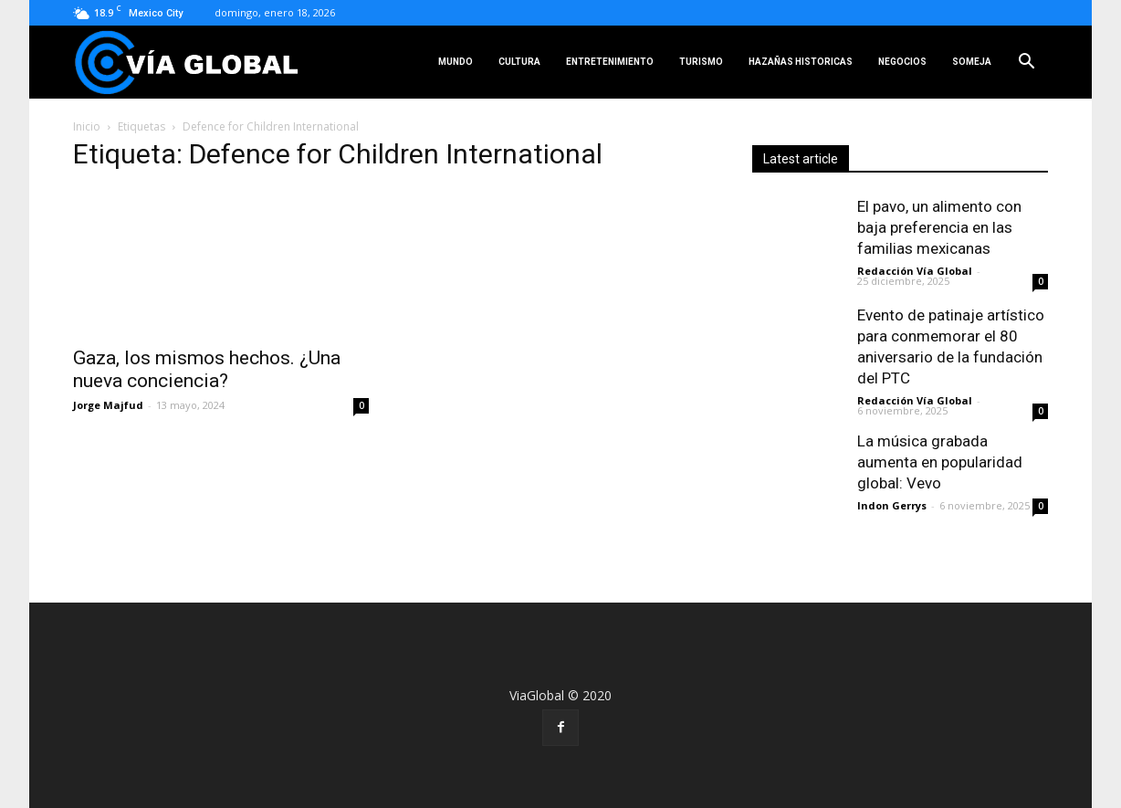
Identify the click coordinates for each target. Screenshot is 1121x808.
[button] (1026, 62)
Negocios (902, 62)
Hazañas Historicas (801, 62)
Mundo (455, 62)
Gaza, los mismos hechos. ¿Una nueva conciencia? (206, 369)
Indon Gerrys (892, 505)
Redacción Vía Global (914, 271)
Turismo (701, 62)
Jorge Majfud (108, 405)
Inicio (86, 126)
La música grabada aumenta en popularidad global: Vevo (939, 462)
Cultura (519, 62)
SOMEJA (971, 62)
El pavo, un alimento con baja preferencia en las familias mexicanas (939, 227)
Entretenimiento (610, 62)
